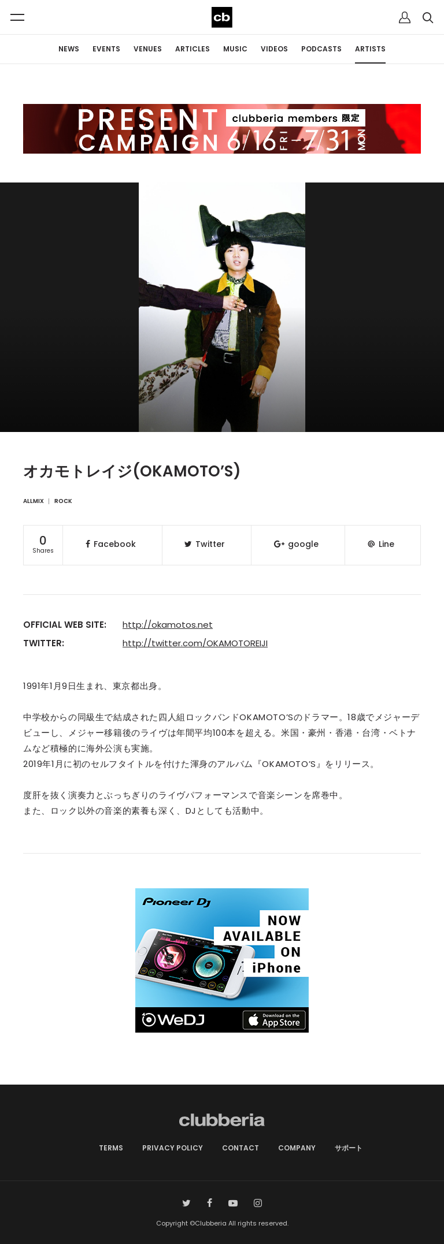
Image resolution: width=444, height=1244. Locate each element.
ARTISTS (370, 49)
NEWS (68, 49)
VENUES (148, 49)
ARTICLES (192, 49)
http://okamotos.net (168, 625)
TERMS (111, 1148)
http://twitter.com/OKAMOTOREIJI (195, 643)
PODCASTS (321, 49)
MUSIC (235, 49)
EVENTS (106, 49)
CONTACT (240, 1148)
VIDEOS (274, 49)
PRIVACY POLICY (172, 1148)
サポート (348, 1148)
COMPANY (297, 1148)
